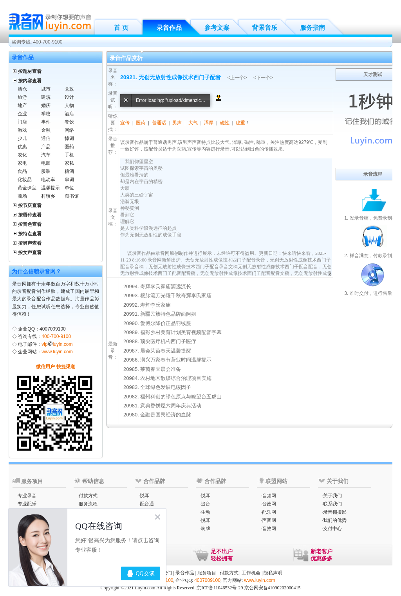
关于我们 (332, 495)
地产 (22, 105)
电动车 (48, 179)
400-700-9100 (56, 336)
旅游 (22, 97)
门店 (22, 122)
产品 (46, 146)
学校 (46, 113)
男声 (177, 122)
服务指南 (312, 27)
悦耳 (144, 495)
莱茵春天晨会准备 (160, 369)
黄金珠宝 (27, 188)
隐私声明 (273, 573)
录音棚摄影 (335, 512)
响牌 (205, 528)
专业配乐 (27, 504)
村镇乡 (48, 196)
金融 (46, 130)
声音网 (269, 520)
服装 (46, 171)
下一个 (263, 77)
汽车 (46, 155)
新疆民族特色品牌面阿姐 (168, 314)
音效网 (269, 504)
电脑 (46, 163)
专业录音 (27, 495)
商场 (22, 196)
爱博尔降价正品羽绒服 (165, 323)
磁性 (224, 122)
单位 (69, 188)
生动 (205, 512)
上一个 (237, 77)
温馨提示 (50, 188)
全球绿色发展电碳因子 (165, 387)
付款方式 (88, 495)
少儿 (22, 138)
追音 (205, 504)
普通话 (159, 122)
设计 (69, 97)
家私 (69, 163)
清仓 (22, 89)
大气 (193, 122)
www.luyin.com (57, 351)
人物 (69, 105)
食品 (22, 171)
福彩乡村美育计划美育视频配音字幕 (181, 332)
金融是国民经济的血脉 (165, 415)
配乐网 (269, 512)
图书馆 (72, 196)
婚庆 (46, 105)
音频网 (269, 495)
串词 (69, 179)
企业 (22, 113)
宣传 (125, 122)
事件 (46, 122)
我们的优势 (335, 520)
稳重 (240, 122)
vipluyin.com (57, 344)
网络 (69, 130)
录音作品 (169, 27)
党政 (69, 89)
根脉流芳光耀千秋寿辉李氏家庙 (175, 295)
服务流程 (88, 504)
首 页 (121, 27)
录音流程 (372, 174)
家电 (22, 163)
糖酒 (69, 171)
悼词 (69, 138)
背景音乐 (264, 27)
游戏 (22, 130)
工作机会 (251, 573)
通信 (46, 138)
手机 (69, 155)
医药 (69, 146)
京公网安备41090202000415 (272, 588)
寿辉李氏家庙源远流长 (165, 286)
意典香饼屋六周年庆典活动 (170, 406)
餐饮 (69, 122)
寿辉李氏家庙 (155, 305)
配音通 (147, 504)
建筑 (46, 97)
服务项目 (206, 573)
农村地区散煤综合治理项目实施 (175, 378)
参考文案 (216, 27)
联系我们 (332, 504)
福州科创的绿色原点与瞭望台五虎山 (181, 397)
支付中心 (332, 528)
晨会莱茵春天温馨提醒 (165, 351)
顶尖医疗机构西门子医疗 (168, 341)
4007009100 (207, 580)
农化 (22, 155)
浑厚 (208, 122)
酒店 (69, 113)
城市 (46, 89)
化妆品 (25, 179)
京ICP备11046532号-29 (220, 588)
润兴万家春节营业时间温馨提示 (175, 360)
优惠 (22, 146)
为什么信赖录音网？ (36, 271)
